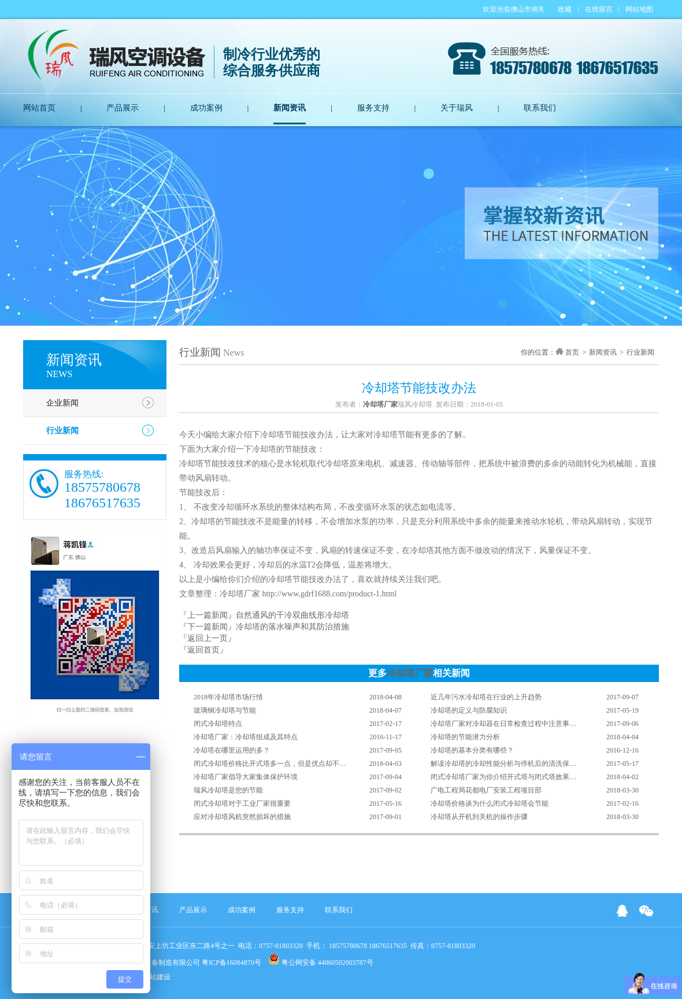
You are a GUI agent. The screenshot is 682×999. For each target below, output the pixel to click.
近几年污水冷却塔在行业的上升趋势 (486, 697)
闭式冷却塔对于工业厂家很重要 (242, 803)
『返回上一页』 (207, 638)
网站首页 (39, 108)
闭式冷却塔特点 (218, 724)
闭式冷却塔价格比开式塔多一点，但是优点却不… (270, 764)
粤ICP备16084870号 (231, 963)
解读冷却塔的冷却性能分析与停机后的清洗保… (503, 764)
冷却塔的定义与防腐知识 (469, 710)
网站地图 (639, 9)
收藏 (565, 9)
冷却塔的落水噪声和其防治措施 (292, 626)
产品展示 (122, 108)
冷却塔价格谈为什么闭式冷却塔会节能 (489, 803)
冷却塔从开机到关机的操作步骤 (479, 817)
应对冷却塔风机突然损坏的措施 (242, 817)
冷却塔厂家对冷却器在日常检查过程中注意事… (503, 724)
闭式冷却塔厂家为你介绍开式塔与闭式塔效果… (503, 777)
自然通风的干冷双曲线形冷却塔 (292, 615)
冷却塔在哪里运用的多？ (232, 750)
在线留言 (599, 9)
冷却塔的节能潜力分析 (465, 737)
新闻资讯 (289, 108)
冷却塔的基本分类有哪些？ (472, 750)
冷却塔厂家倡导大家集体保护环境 (246, 777)
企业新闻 (62, 403)
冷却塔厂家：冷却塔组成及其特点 (246, 737)
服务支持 (373, 108)
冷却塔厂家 (410, 673)
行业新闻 (62, 430)
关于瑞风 (456, 108)
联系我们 (540, 108)
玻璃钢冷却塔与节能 (225, 710)
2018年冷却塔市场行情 (228, 697)
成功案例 (206, 108)
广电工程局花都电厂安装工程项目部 (486, 790)
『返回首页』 (203, 650)
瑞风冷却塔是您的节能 (228, 790)
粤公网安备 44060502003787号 (320, 960)
